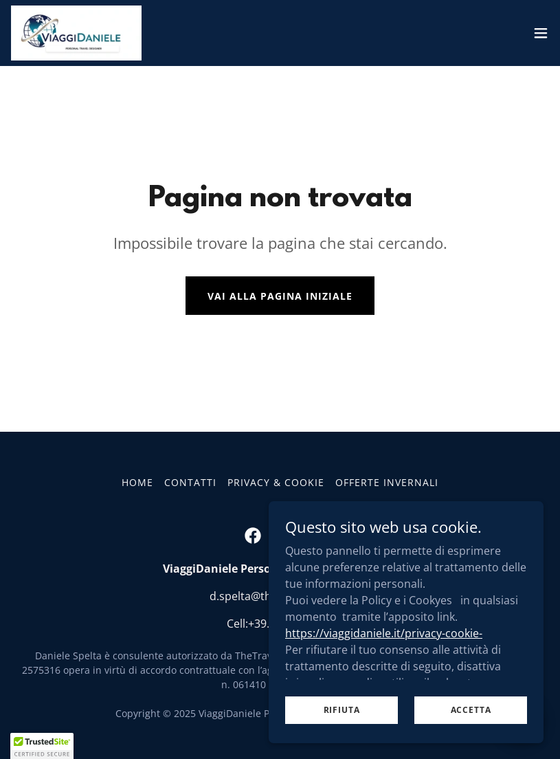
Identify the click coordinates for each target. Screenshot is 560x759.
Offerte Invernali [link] (386, 482)
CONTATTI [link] (190, 482)
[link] (76, 33)
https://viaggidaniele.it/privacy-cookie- (383, 660)
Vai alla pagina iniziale (280, 295)
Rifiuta (342, 738)
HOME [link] (137, 482)
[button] (541, 33)
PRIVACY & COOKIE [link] (275, 482)
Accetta (471, 738)
